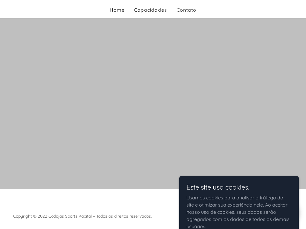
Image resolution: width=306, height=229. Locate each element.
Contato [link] (186, 10)
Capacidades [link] (150, 10)
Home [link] (117, 10)
